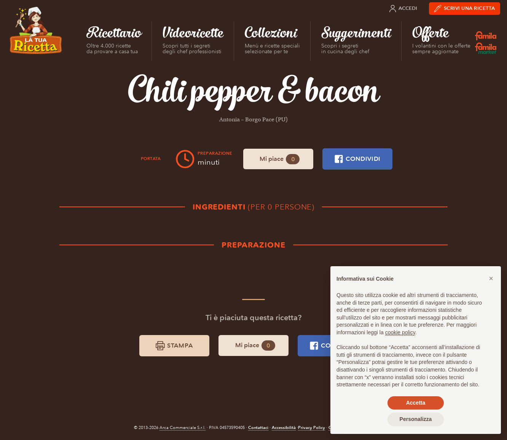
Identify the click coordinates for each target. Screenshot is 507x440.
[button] (491, 278)
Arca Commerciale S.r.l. (182, 427)
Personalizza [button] (416, 419)
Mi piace (280, 159)
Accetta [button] (416, 403)
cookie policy (400, 332)
